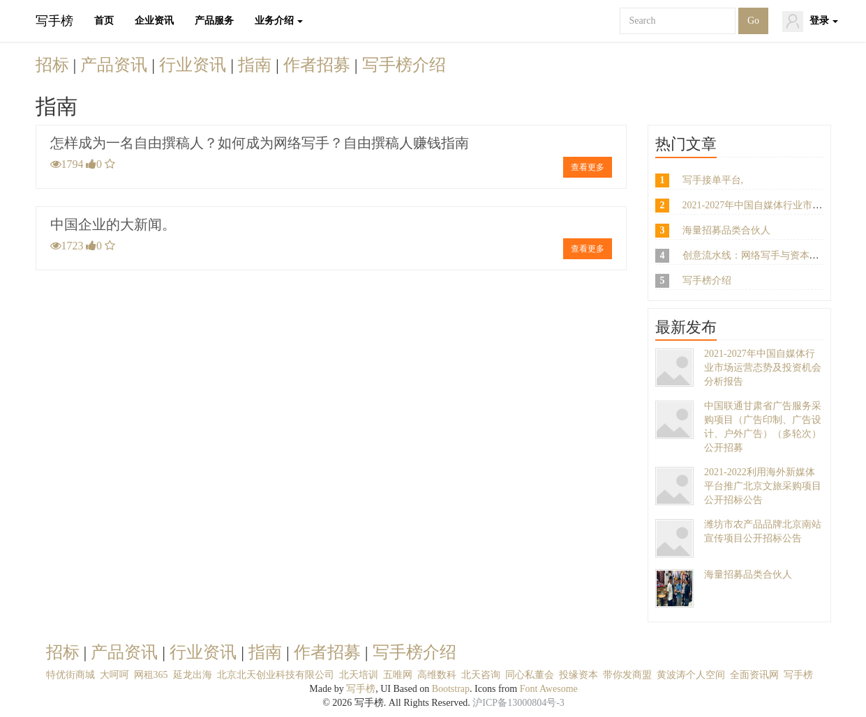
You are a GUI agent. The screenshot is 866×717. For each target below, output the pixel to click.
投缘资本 (578, 675)
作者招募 (318, 65)
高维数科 (436, 675)
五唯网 (397, 675)
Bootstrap (451, 689)
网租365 (151, 675)
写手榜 (54, 21)
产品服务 (214, 20)
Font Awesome (549, 689)
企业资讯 (154, 20)
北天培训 (358, 675)
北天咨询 (480, 675)
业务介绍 (279, 20)
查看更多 (587, 167)
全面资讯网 (754, 675)
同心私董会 (529, 675)
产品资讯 (115, 65)
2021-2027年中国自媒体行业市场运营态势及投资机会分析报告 (762, 367)
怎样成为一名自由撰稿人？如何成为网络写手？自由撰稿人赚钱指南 (259, 143)
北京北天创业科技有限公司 (275, 675)
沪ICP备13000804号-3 (518, 702)
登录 (810, 21)
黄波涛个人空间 (691, 675)
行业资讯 (194, 65)
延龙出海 (192, 675)
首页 (104, 20)
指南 (257, 65)
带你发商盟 (627, 675)
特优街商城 (70, 675)
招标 (54, 65)
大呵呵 (114, 675)
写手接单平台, (713, 180)
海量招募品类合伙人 (726, 230)
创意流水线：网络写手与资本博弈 (755, 255)
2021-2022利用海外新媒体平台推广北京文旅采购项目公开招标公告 (762, 486)
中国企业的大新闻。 (113, 224)
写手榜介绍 (404, 65)
